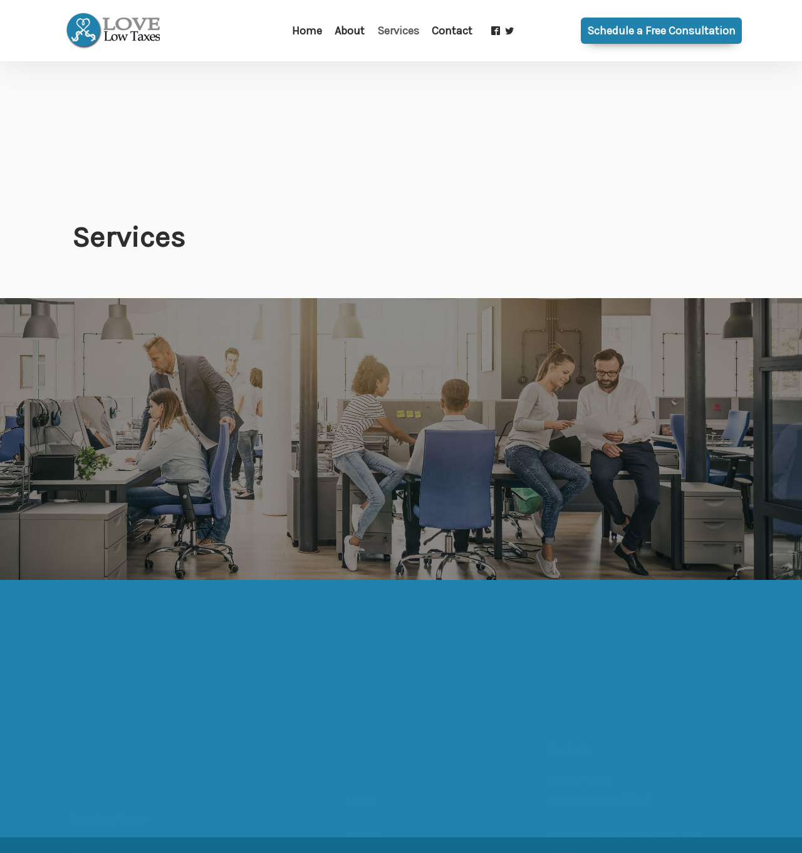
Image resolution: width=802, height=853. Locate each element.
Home (362, 742)
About (362, 760)
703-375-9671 (619, 789)
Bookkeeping (380, 832)
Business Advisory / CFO (407, 778)
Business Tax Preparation (410, 813)
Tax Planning (379, 796)
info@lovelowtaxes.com (642, 771)
